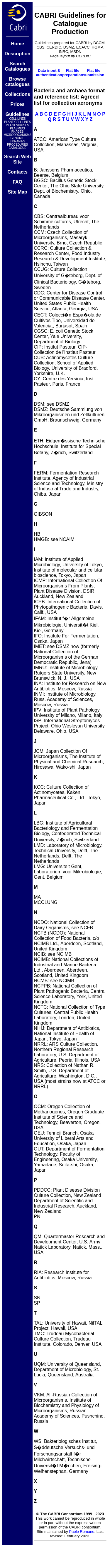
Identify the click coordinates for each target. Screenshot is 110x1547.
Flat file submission (93, 72)
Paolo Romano (81, 1531)
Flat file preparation (72, 72)
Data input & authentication (49, 72)
